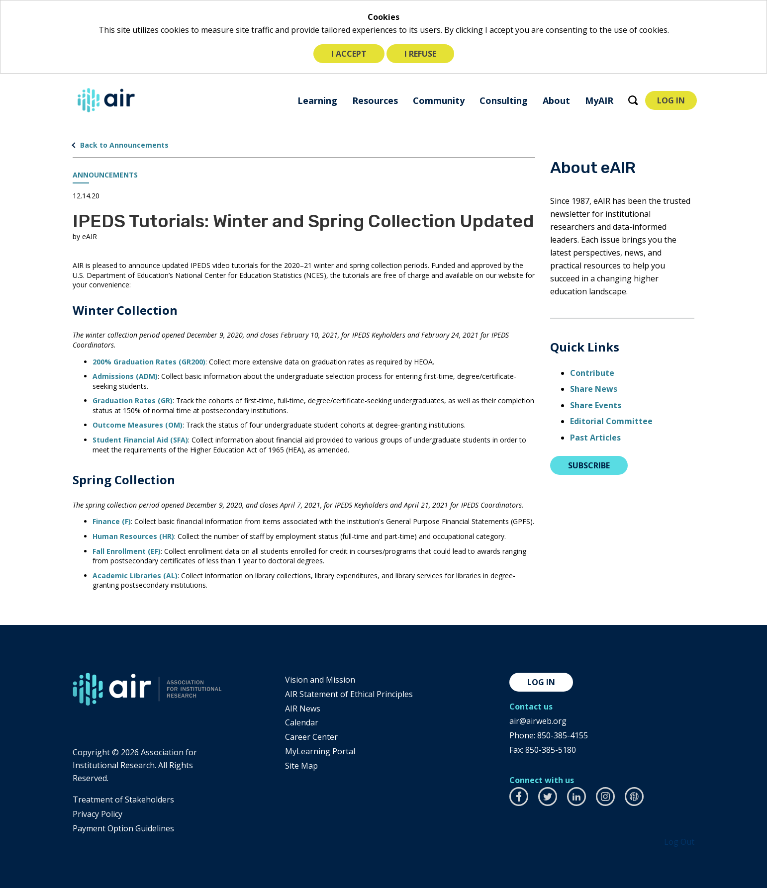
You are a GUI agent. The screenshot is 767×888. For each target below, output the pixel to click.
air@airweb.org (538, 720)
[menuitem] (317, 100)
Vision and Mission (320, 679)
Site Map (301, 765)
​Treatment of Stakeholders (123, 799)
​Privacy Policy (97, 813)
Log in (541, 682)
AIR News (302, 708)
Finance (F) (112, 521)
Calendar (301, 722)
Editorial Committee (611, 421)
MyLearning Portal (320, 751)
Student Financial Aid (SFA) (140, 439)
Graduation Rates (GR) (133, 400)
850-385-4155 (562, 735)
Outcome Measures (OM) (138, 425)
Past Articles (595, 437)
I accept (349, 53)
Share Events (595, 405)
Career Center (311, 736)
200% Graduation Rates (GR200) (149, 361)
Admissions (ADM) (125, 376)
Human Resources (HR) (133, 536)
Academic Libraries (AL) (135, 575)
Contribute (592, 372)
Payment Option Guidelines (123, 828)
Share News (593, 388)
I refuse (420, 53)
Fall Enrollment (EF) (127, 551)
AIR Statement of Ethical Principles (349, 694)
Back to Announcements (124, 145)
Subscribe (589, 465)
